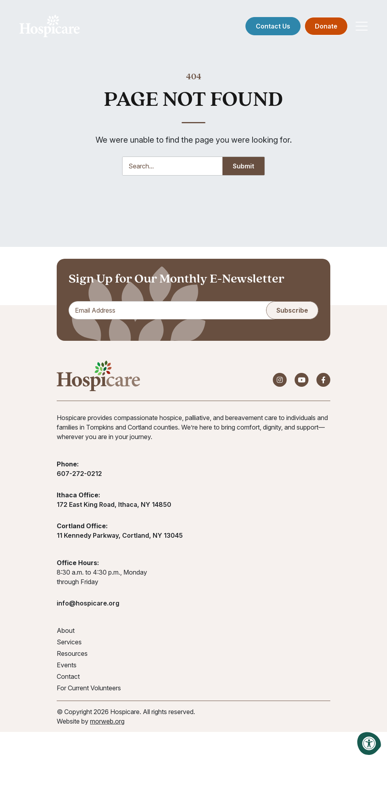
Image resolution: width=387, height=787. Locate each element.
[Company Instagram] (280, 382)
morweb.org (107, 724)
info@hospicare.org (88, 605)
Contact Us (270, 28)
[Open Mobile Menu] (359, 28)
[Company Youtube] (301, 382)
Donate (323, 28)
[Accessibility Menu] (369, 743)
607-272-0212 (79, 476)
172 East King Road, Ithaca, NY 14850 (114, 507)
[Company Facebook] (323, 382)
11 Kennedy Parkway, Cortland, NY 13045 (120, 538)
